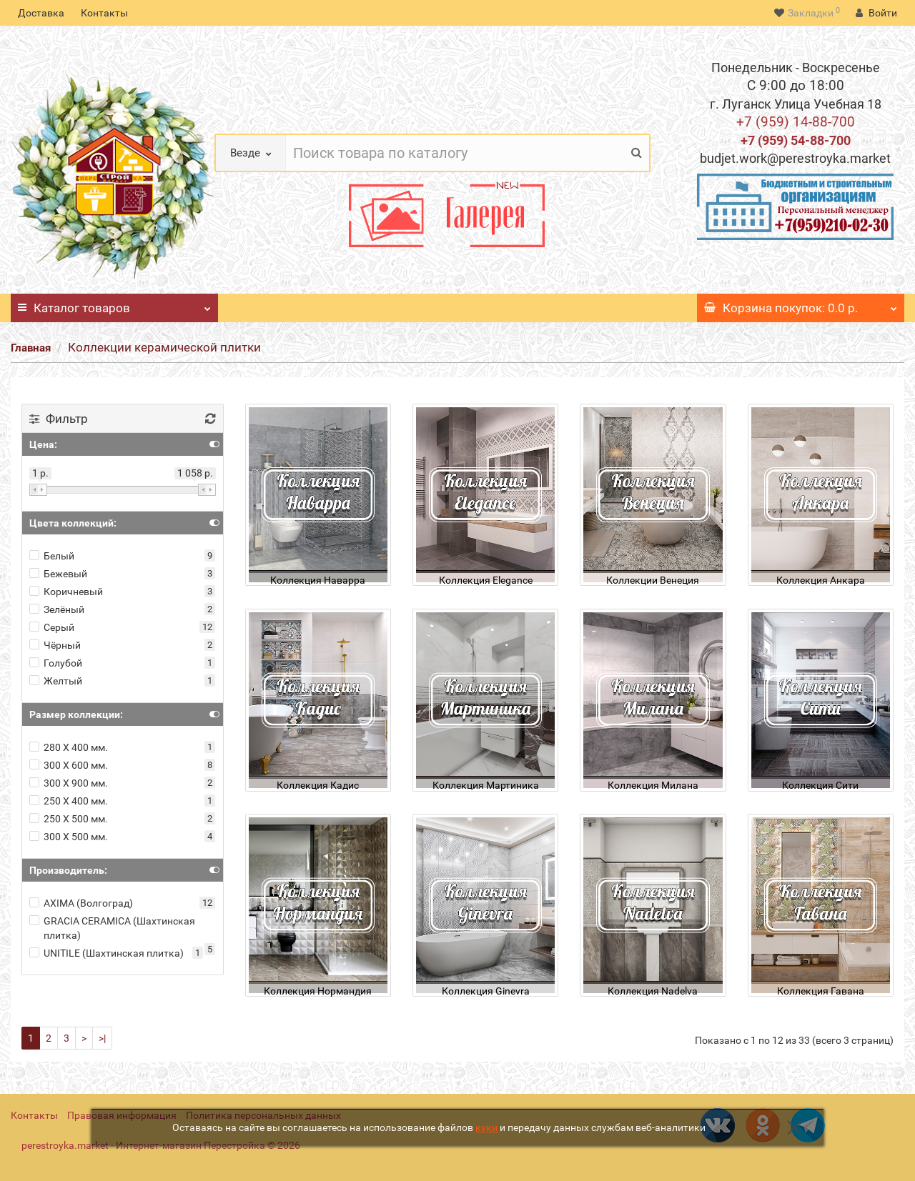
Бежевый (58, 573)
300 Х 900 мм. (68, 783)
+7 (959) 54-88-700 (796, 140)
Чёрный (55, 645)
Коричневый (66, 591)
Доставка (41, 13)
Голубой (55, 663)
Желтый (55, 681)
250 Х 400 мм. (68, 801)
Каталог (114, 304)
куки (486, 1127)
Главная (31, 348)
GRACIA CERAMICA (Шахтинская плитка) (112, 928)
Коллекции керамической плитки (164, 347)
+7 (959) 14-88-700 (795, 122)
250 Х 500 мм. (68, 818)
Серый (51, 627)
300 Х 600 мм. (68, 765)
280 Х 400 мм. (68, 747)
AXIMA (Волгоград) (81, 903)
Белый (51, 556)
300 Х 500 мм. (68, 836)
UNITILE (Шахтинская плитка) (106, 953)
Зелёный (56, 609)
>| (102, 1038)
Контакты (104, 13)
